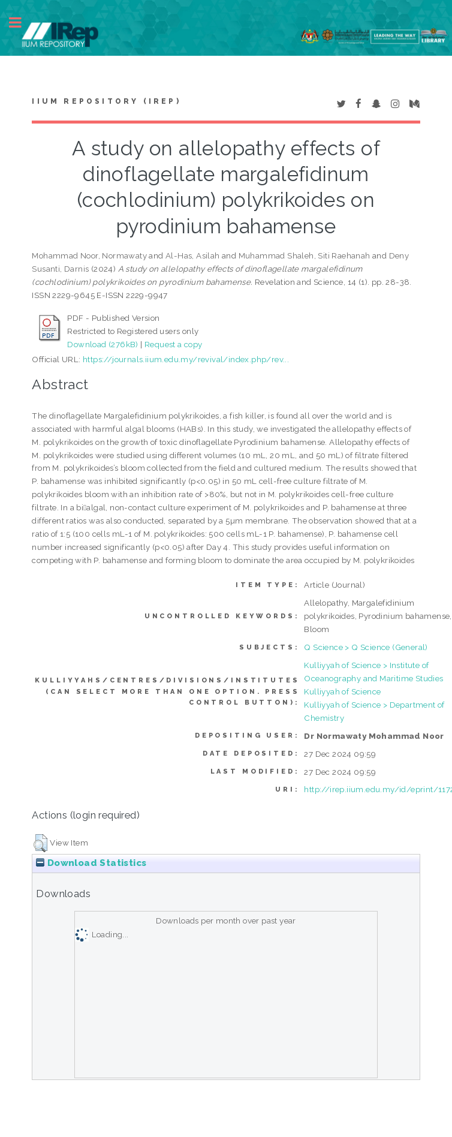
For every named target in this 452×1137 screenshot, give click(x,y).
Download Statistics (91, 863)
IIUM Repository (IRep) (106, 101)
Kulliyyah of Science (342, 691)
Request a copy (173, 344)
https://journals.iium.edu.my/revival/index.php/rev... (186, 359)
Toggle (21, 22)
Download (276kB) (102, 344)
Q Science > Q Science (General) (365, 647)
